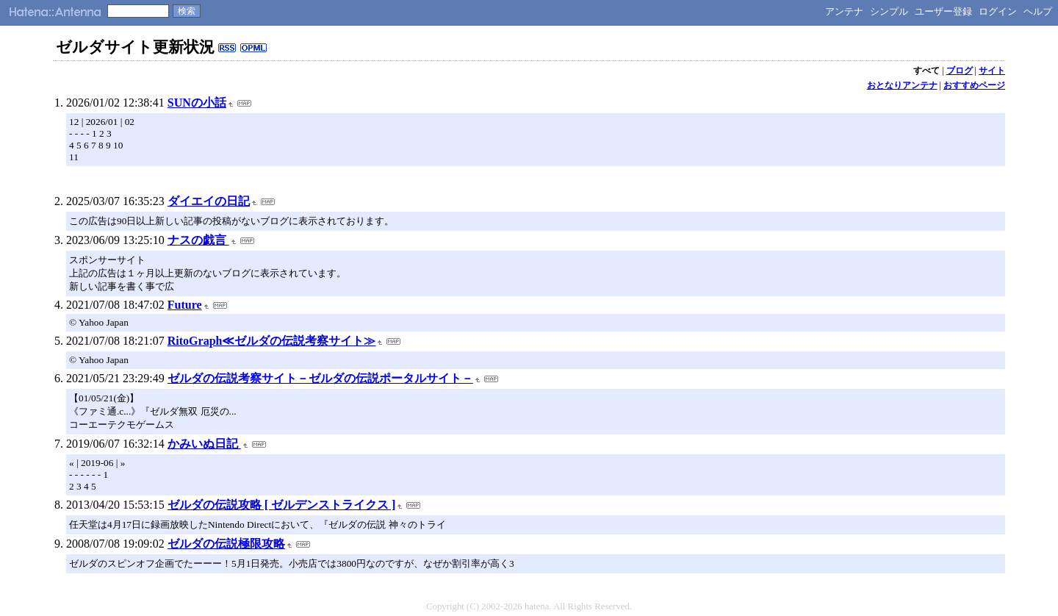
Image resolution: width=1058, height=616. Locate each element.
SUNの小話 (197, 102)
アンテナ (844, 11)
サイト (992, 70)
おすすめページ (974, 85)
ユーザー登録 (943, 11)
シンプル (889, 11)
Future (185, 304)
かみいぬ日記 (204, 443)
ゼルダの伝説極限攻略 (226, 543)
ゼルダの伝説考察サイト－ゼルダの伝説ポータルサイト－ (320, 378)
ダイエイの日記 (209, 201)
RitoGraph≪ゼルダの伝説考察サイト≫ (272, 340)
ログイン (998, 11)
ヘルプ (1037, 11)
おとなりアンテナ (902, 85)
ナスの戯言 (198, 240)
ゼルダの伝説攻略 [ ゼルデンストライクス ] (282, 504)
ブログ (959, 70)
